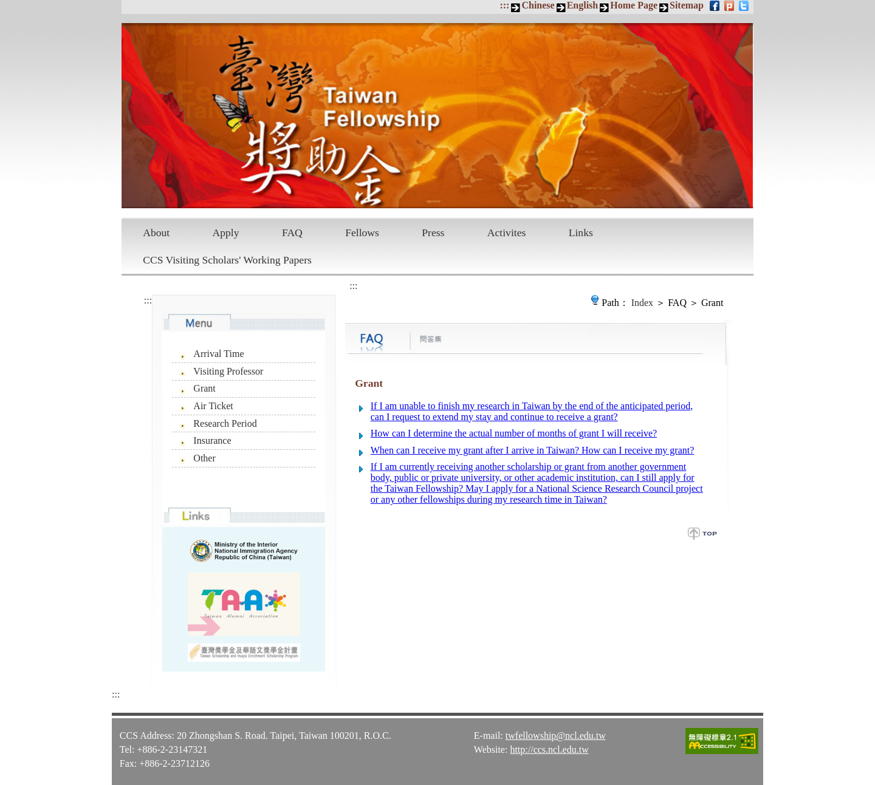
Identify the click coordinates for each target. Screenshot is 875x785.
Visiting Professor (228, 371)
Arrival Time (218, 353)
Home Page (633, 5)
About (156, 232)
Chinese (537, 5)
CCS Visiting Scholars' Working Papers (227, 260)
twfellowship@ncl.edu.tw (556, 735)
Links (581, 232)
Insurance (212, 440)
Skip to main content (6, 6)
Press (433, 232)
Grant (204, 388)
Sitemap (687, 5)
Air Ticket (213, 406)
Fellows (362, 232)
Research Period (224, 423)
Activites (506, 232)
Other (204, 458)
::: (504, 5)
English (583, 5)
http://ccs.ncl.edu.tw (549, 749)
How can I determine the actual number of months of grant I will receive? (514, 433)
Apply (226, 232)
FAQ (292, 232)
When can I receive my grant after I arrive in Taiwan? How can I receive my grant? (533, 450)
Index (642, 302)
